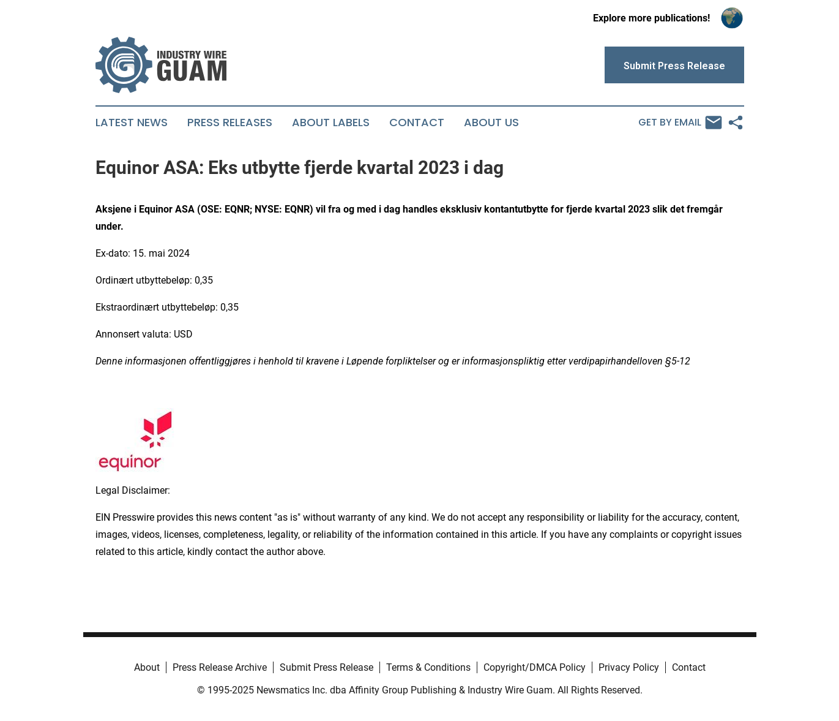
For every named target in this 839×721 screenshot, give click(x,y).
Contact (416, 122)
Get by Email (680, 122)
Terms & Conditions (428, 667)
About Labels (331, 122)
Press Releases (229, 122)
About (147, 667)
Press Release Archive (220, 667)
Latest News (131, 122)
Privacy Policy (628, 667)
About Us (491, 122)
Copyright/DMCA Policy (534, 667)
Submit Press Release (326, 667)
